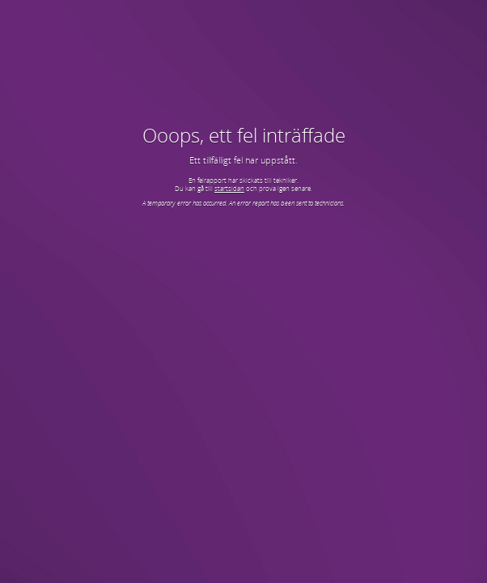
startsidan (229, 188)
